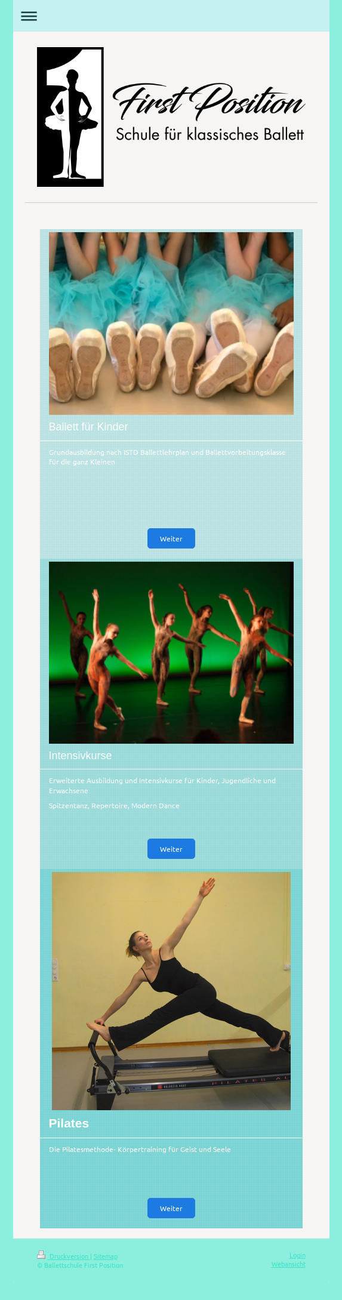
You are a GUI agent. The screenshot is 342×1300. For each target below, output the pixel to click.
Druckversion (63, 1256)
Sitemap (106, 1256)
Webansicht (289, 1263)
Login (297, 1254)
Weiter (171, 538)
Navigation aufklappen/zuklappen (171, 16)
